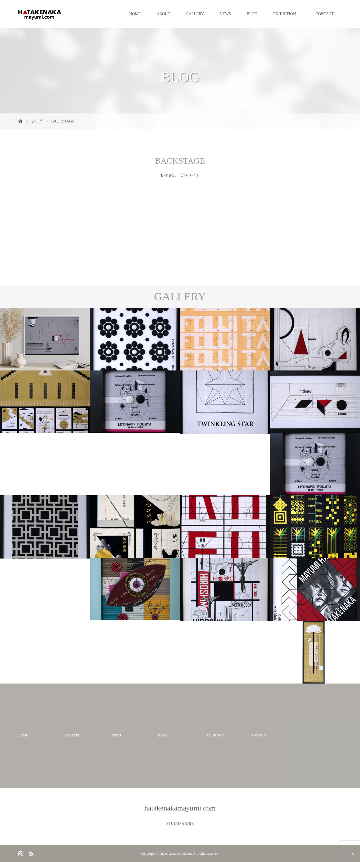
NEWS (225, 14)
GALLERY (195, 14)
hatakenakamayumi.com (179, 808)
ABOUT (163, 14)
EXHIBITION (286, 14)
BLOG (252, 14)
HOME (135, 14)
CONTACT (325, 14)
